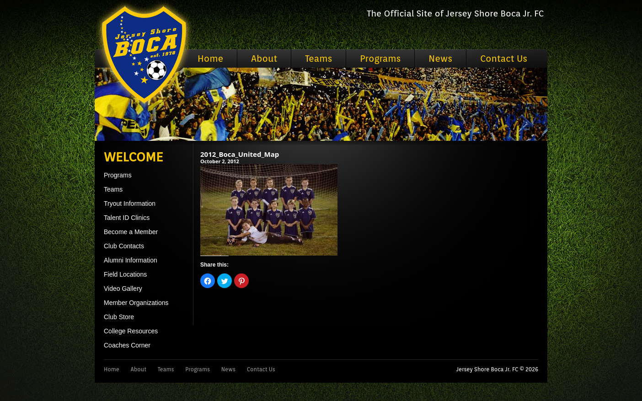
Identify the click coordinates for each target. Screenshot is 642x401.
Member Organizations (136, 302)
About (264, 58)
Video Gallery (123, 288)
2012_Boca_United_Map (239, 154)
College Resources (131, 331)
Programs (380, 58)
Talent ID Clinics (127, 217)
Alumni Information (130, 260)
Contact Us (503, 58)
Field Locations (125, 274)
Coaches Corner (127, 345)
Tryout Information (129, 203)
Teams (318, 58)
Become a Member (131, 231)
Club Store (119, 317)
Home (210, 58)
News (440, 58)
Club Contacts (124, 246)
